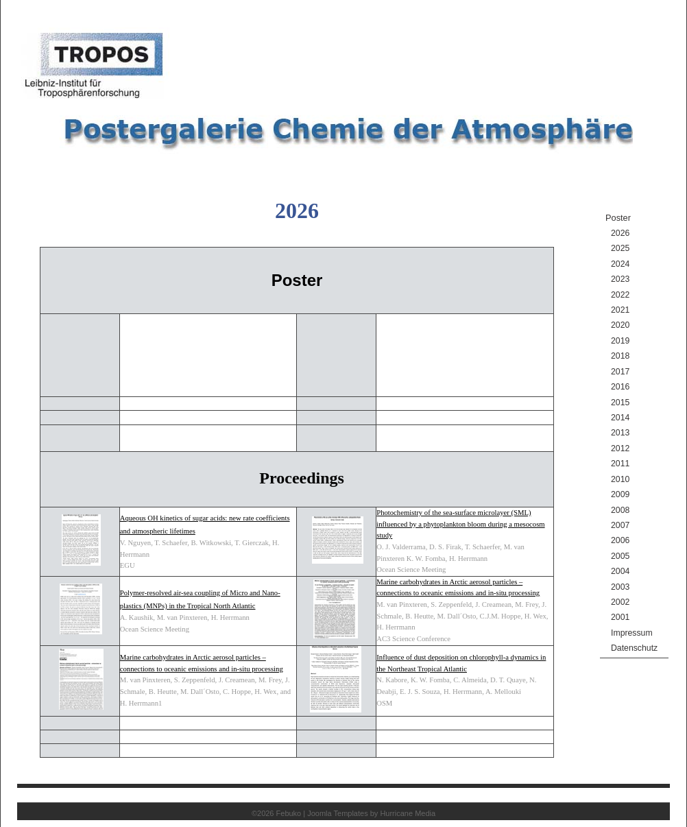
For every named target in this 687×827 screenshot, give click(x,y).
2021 (620, 310)
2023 (620, 279)
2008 (620, 510)
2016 (620, 387)
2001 (620, 617)
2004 (620, 571)
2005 (620, 556)
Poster (618, 218)
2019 (620, 341)
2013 (620, 433)
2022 (620, 295)
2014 (620, 417)
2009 (620, 494)
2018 (620, 356)
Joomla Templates (337, 813)
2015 (620, 402)
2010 (620, 479)
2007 (620, 525)
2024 (620, 264)
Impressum (632, 633)
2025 (620, 248)
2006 (620, 540)
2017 (620, 371)
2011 (620, 463)
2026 (620, 233)
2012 (620, 448)
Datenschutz (634, 648)
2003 (620, 587)
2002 (620, 602)
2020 (620, 325)
